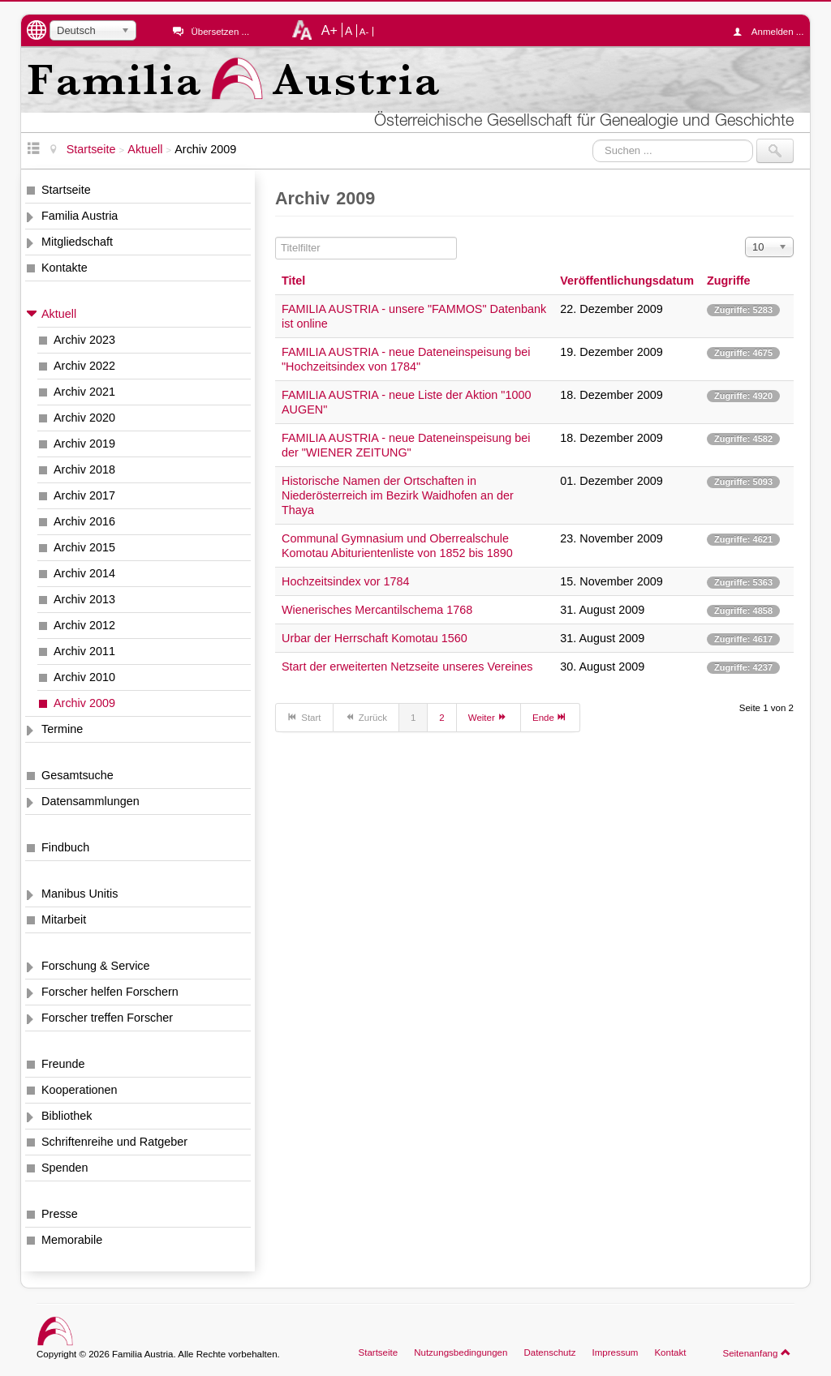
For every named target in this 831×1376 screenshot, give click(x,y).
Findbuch (65, 847)
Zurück (366, 716)
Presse (59, 1213)
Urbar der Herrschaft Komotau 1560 (374, 638)
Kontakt (670, 1352)
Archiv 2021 (84, 391)
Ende (550, 716)
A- (364, 31)
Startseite (66, 189)
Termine (62, 728)
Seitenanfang (756, 1352)
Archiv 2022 (84, 365)
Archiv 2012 (84, 625)
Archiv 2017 (84, 495)
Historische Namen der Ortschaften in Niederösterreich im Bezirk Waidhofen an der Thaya (398, 495)
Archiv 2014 (84, 573)
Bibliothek (66, 1115)
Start (304, 716)
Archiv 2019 (84, 443)
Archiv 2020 (84, 417)
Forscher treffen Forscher (107, 1017)
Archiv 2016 (84, 521)
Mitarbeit (63, 919)
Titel (293, 280)
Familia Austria (79, 215)
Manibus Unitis (79, 893)
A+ (329, 30)
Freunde (63, 1063)
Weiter (488, 716)
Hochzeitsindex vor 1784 (346, 581)
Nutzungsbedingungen (460, 1352)
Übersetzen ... (220, 31)
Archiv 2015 (84, 547)
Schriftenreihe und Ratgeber (114, 1141)
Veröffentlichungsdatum (627, 280)
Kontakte (64, 267)
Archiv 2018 (84, 469)
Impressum (615, 1352)
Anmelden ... (772, 31)
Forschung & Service (95, 965)
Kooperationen (79, 1089)
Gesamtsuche (77, 775)
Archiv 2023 (84, 339)
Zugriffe (729, 280)
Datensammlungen (90, 801)
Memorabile (71, 1239)
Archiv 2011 (84, 651)
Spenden (64, 1167)
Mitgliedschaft (77, 241)
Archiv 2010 (84, 677)
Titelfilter (275, 237)
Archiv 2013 (84, 599)
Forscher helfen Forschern (110, 991)
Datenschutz (549, 1352)
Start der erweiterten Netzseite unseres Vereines (407, 666)
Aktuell (58, 313)
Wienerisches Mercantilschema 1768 (377, 609)
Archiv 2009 (84, 703)
